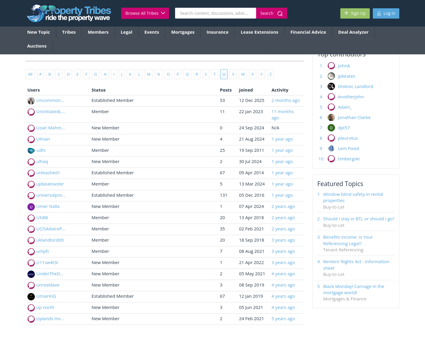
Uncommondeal (51, 100)
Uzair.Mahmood (51, 128)
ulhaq (42, 161)
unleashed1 (48, 172)
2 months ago (286, 100)
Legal (126, 32)
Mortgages (182, 32)
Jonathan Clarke (354, 117)
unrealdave (47, 285)
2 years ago (283, 206)
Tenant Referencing (343, 250)
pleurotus (348, 138)
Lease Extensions (259, 32)
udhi (40, 150)
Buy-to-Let (333, 207)
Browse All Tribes (145, 13)
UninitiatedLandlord (51, 111)
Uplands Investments (51, 318)
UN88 (42, 217)
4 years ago (283, 273)
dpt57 (344, 128)
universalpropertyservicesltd (51, 195)
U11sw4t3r (47, 262)
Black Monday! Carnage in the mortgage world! (353, 289)
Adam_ (345, 107)
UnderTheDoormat (51, 273)
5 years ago (283, 318)
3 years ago (283, 240)
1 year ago (282, 139)
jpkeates (346, 76)
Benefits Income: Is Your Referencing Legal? (348, 240)
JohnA (344, 66)
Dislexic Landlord (355, 86)
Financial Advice (308, 32)
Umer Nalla (48, 206)
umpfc (42, 251)
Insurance (217, 32)
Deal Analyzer (353, 32)
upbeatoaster (50, 184)
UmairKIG (46, 296)
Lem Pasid (348, 148)
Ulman (43, 139)
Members (98, 32)
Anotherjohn (351, 97)
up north (45, 307)
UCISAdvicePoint (51, 229)
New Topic (38, 32)
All (30, 74)
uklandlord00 (50, 240)
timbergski (349, 159)
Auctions (37, 46)
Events (151, 32)
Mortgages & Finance (345, 299)
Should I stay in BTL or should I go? (359, 219)
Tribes (69, 32)
